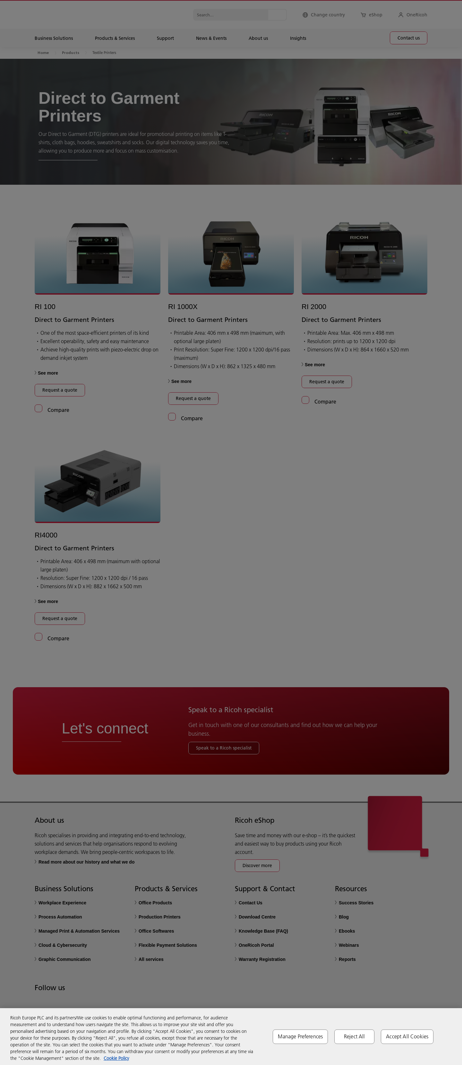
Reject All (354, 1036)
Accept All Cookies (407, 1036)
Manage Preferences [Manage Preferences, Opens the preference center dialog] (300, 1036)
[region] (231, 1036)
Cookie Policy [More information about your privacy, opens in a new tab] (116, 1058)
